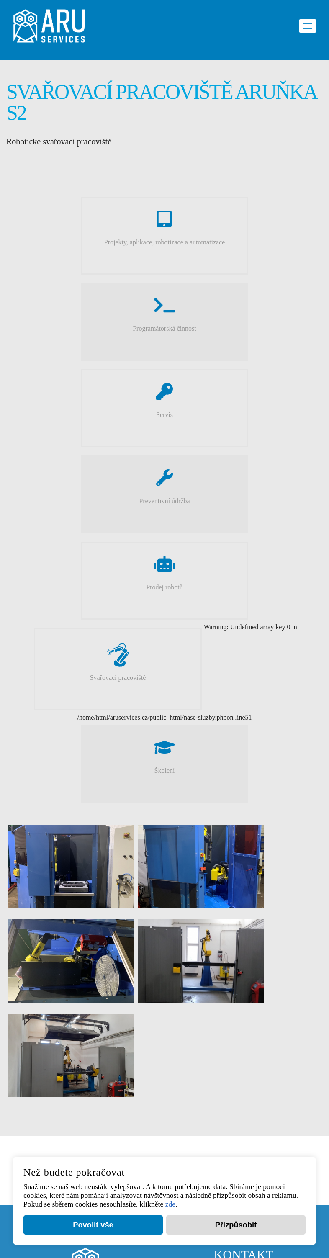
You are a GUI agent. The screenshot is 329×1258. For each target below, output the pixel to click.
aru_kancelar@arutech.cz (256, 1028)
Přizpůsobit (235, 1224)
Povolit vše (93, 1224)
